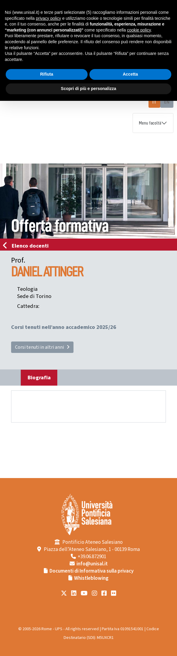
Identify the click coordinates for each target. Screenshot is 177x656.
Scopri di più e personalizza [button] (88, 88)
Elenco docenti (28, 246)
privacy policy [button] (48, 18)
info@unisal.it (92, 563)
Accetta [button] (130, 74)
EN (167, 102)
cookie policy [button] (139, 30)
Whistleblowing (91, 578)
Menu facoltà (150, 123)
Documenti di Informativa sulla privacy (92, 571)
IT (154, 102)
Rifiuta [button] (46, 74)
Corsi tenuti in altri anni (42, 347)
